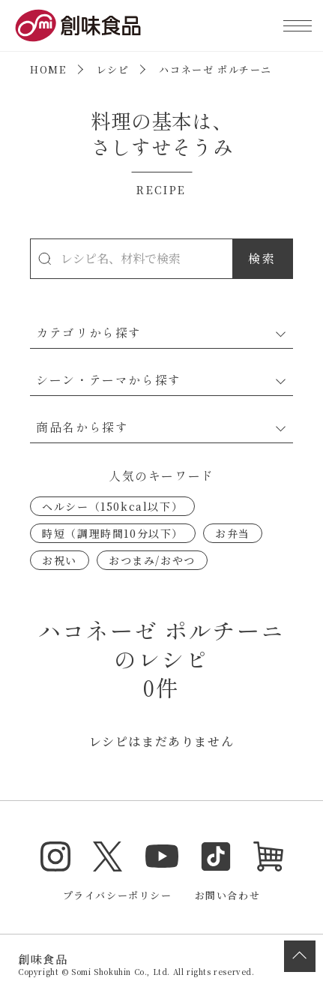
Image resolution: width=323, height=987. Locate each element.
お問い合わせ (228, 895)
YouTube (161, 856)
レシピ (113, 69)
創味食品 (78, 25)
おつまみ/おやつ (152, 560)
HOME (48, 69)
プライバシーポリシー (117, 895)
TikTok (216, 857)
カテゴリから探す (89, 332)
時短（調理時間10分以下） (113, 533)
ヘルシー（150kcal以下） (112, 506)
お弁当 (232, 533)
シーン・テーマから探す (108, 379)
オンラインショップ (268, 857)
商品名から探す (82, 427)
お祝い (59, 560)
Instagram (55, 857)
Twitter (108, 857)
